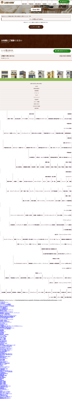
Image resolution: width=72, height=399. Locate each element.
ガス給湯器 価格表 (67, 230)
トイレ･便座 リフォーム (66, 244)
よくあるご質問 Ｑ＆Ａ (5, 350)
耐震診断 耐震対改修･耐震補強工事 (48, 249)
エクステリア (68, 177)
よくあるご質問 (52, 297)
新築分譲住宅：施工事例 (49, 177)
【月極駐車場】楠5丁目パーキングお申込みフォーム (11, 326)
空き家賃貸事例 (3, 351)
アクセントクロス (38, 191)
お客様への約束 (27, 215)
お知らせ (51, 283)
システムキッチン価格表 (20, 225)
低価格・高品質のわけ (37, 215)
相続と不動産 (53, 167)
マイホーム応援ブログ (66, 268)
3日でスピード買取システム (9, 133)
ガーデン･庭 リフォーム (54, 239)
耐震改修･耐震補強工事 (66, 239)
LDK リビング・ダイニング (11, 191)
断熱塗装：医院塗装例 (54, 264)
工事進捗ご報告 (37, 278)
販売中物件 (24, 4)
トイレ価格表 (68, 225)
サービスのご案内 (67, 129)
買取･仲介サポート (67, 143)
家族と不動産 (68, 162)
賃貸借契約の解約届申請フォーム (55, 119)
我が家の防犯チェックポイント (64, 254)
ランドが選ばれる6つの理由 (6, 346)
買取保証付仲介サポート (43, 148)
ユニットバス (46, 191)
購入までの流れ (25, 201)
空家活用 (36, 108)
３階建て (19, 182)
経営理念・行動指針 (20, 293)
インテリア (69, 186)
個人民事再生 (17, 167)
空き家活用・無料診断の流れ (6, 354)
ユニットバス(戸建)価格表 (33, 225)
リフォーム (36, 93)
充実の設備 (32, 201)
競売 (37, 167)
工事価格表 (11, 225)
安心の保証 (59, 215)
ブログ (49, 4)
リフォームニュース (47, 278)
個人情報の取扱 (68, 297)
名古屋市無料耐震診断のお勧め (49, 254)
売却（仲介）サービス (55, 148)
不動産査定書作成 (53, 158)
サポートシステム (40, 201)
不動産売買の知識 (59, 133)
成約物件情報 (22, 278)
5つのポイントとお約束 (5, 347)
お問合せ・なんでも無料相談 (42, 158)
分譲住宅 (5, 278)
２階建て (13, 182)
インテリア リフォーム (54, 244)
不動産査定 (69, 153)
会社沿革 (13, 293)
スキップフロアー (36, 182)
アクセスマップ (37, 293)
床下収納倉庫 (54, 191)
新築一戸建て (9, 119)
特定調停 (32, 167)
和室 (70, 191)
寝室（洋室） (68, 196)
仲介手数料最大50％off (66, 148)
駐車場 (58, 182)
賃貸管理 (44, 4)
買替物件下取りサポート (31, 148)
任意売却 (47, 167)
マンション (31, 119)
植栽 (70, 182)
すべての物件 (24, 119)
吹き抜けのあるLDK (26, 182)
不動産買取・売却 (4, 368)
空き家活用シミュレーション (6, 348)
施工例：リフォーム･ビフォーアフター (63, 235)
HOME (36, 86)
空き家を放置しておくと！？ (6, 349)
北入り (43, 182)
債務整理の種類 (25, 167)
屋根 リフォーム (16, 239)
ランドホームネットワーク (49, 215)
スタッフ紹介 (45, 293)
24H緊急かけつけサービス (40, 119)
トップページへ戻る (35, 27)
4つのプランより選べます (5, 348)
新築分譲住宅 (38, 4)
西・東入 (53, 182)
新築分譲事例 (3, 362)
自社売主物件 (16, 119)
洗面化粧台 (65, 191)
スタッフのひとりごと (57, 278)
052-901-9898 (63, 4)
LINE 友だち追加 (36, 106)
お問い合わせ (63, 1)
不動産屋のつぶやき (13, 278)
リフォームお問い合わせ (66, 264)
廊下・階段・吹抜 (23, 191)
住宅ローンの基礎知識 (66, 201)
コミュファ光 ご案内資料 (5, 328)
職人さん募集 (3, 339)
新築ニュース (29, 278)
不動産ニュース (37, 273)
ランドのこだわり (50, 201)
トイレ (59, 191)
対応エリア (2, 355)
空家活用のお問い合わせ (5, 356)
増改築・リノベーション (42, 244)
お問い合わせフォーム (61, 51)
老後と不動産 (61, 167)
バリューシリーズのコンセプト (16, 215)
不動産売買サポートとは (48, 133)
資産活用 (69, 138)
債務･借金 (46, 162)
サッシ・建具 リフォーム (30, 244)
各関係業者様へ (68, 133)
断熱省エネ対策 (55, 259)
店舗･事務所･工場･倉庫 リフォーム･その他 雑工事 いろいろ (35, 239)
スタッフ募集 (36, 101)
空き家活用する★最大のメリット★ (7, 345)
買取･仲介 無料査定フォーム (65, 158)
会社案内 (55, 4)
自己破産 (41, 167)
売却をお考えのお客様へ (36, 133)
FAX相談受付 (31, 158)
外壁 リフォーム (19, 244)
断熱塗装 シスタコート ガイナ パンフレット (38, 264)
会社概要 (7, 293)
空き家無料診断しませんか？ (6, 353)
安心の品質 (57, 201)
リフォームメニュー (67, 220)
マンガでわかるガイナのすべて (19, 264)
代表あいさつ (29, 293)
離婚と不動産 (68, 167)
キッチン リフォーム (7, 239)
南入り (47, 182)
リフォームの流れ (67, 215)
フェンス (63, 182)
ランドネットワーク (25, 133)
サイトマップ (36, 97)
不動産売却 (31, 4)
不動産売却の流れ (6, 148)
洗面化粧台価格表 (60, 225)
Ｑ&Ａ (17, 133)
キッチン (30, 191)
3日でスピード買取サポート (18, 148)
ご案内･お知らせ (67, 278)
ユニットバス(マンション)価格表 (47, 225)
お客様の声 (68, 293)
